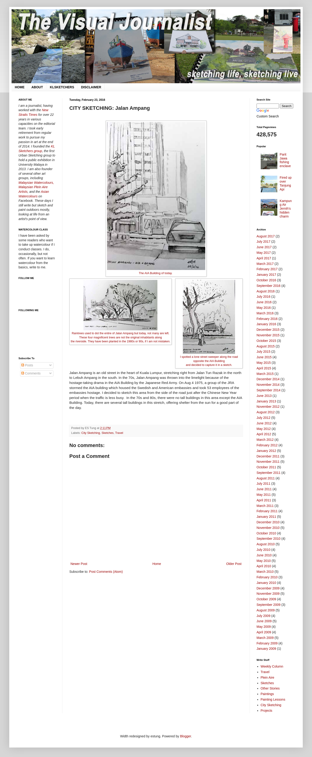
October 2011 (266, 467)
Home (156, 564)
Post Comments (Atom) (106, 571)
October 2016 (266, 280)
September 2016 (269, 286)
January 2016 (266, 324)
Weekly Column (272, 666)
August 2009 (266, 610)
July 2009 (263, 616)
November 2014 (268, 384)
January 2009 (266, 648)
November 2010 (268, 528)
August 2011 (266, 478)
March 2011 (265, 506)
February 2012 (267, 445)
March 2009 (265, 638)
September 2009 (269, 605)
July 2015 (263, 351)
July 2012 (263, 418)
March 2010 (265, 571)
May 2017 (264, 252)
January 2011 (266, 516)
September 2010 (269, 538)
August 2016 (266, 291)
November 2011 (268, 461)
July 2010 (263, 550)
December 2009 (268, 588)
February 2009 (267, 643)
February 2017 (267, 269)
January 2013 (266, 401)
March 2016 (265, 313)
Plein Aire (267, 677)
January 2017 (266, 274)
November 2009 (268, 593)
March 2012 (265, 439)
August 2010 (266, 544)
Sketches (108, 433)
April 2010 (264, 566)
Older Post (234, 564)
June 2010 (264, 555)
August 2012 (266, 412)
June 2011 (264, 489)
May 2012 (264, 429)
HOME (19, 87)
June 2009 (264, 621)
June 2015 (264, 357)
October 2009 (266, 599)
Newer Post (78, 564)
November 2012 (268, 406)
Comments (31, 373)
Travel (119, 433)
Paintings (267, 694)
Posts (27, 365)
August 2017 (266, 236)
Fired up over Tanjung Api (285, 183)
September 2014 (269, 390)
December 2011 (268, 456)
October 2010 (266, 533)
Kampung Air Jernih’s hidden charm (286, 208)
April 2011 (264, 500)
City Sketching (90, 433)
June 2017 (264, 247)
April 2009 (264, 632)
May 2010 (264, 561)
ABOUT (37, 87)
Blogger (185, 736)
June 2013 (264, 396)
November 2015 (268, 335)
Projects (266, 710)
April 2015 (264, 368)
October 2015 (266, 341)
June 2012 (264, 423)
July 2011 (263, 483)
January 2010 (266, 583)
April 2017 (264, 258)
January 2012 (266, 451)
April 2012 (264, 434)
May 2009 (264, 626)
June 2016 (264, 302)
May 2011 (264, 494)
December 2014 (268, 379)
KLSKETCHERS (62, 87)
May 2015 (264, 363)
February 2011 (267, 511)
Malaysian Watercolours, (36, 182)
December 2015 (268, 329)
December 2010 (268, 522)
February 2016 (267, 319)
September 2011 (269, 473)
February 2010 (267, 577)
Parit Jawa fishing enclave (285, 160)
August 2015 (266, 346)
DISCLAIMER (91, 87)
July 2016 (263, 296)
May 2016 (264, 308)
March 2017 (265, 264)
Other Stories (270, 688)
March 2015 (265, 374)
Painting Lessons (273, 699)
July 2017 (263, 241)
